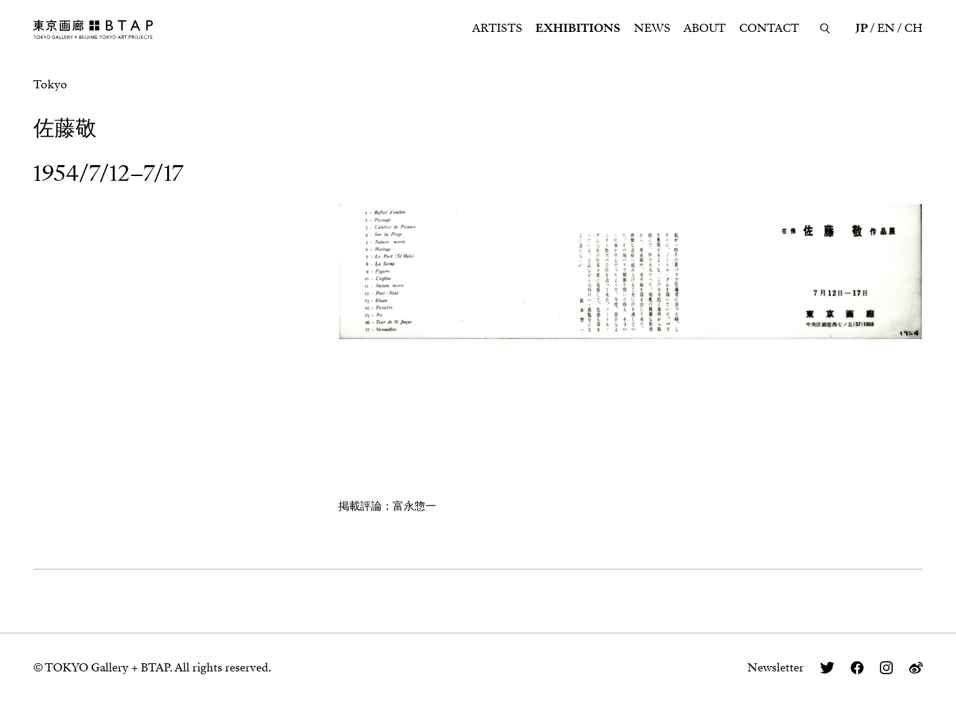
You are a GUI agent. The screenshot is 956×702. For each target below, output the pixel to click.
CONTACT (769, 28)
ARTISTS (497, 28)
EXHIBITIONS (577, 28)
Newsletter (775, 667)
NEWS (652, 28)
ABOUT (705, 28)
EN (886, 28)
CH (913, 28)
